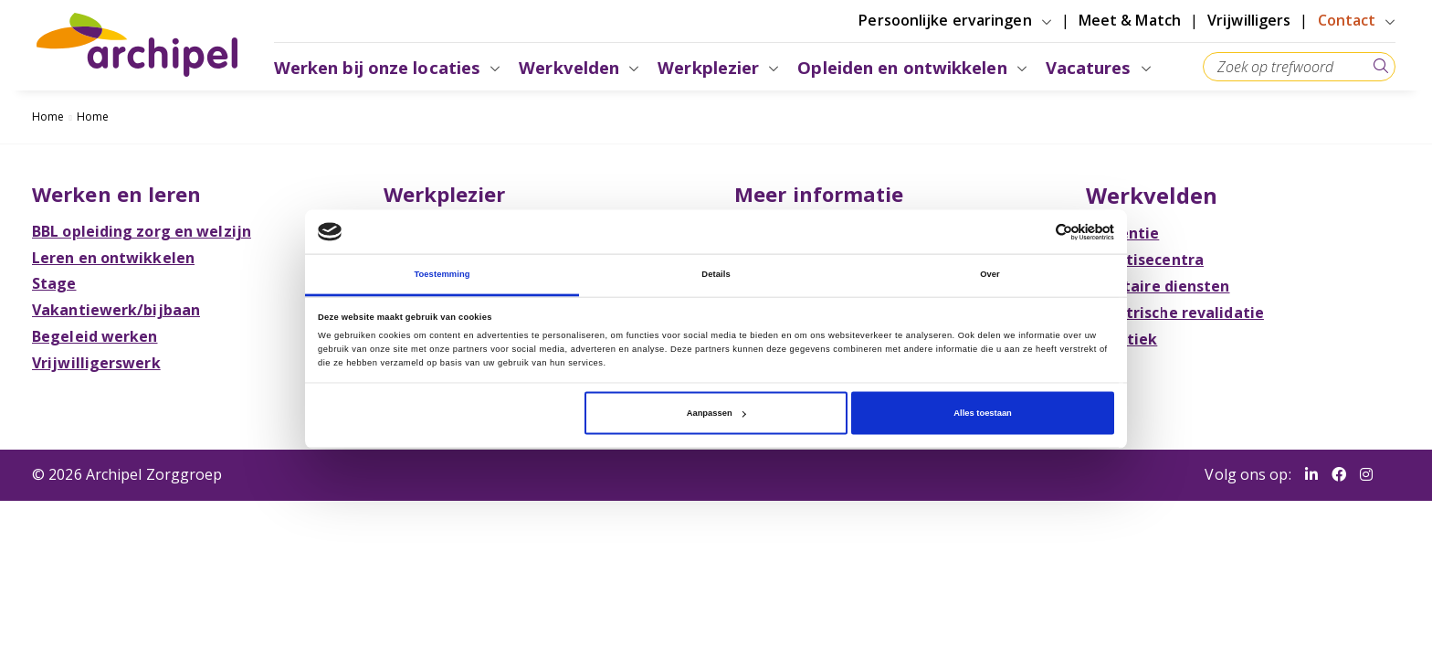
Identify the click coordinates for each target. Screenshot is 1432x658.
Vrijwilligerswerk (101, 363)
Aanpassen (716, 413)
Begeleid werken (100, 336)
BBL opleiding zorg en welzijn (146, 231)
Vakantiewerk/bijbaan (121, 310)
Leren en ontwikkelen (118, 258)
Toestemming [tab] (441, 274)
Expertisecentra (1142, 259)
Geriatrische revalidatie (1172, 312)
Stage (59, 283)
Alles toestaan (982, 413)
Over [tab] (990, 274)
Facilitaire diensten (1155, 286)
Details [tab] (715, 274)
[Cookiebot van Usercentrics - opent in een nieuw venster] (1034, 231)
